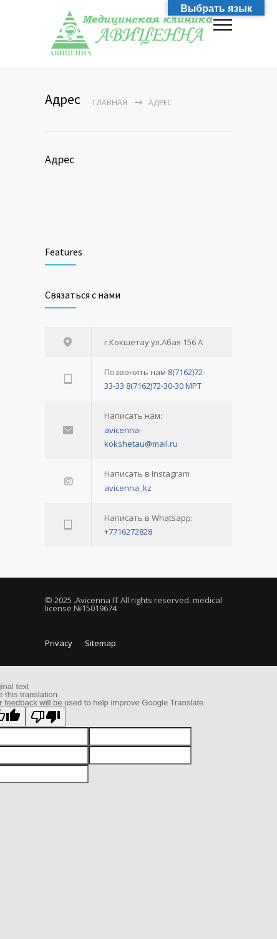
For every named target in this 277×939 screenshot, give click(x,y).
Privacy (58, 643)
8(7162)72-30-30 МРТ (164, 385)
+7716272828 (128, 531)
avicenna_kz (128, 487)
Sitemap (100, 643)
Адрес (59, 159)
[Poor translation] (46, 717)
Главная (110, 102)
